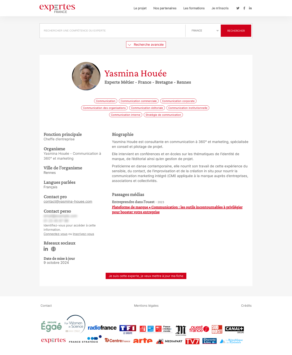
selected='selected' (203, 30)
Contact (46, 305)
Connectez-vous (56, 234)
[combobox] (113, 31)
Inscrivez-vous (83, 234)
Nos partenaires (164, 8)
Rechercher (236, 30)
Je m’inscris (220, 8)
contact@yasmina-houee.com (68, 201)
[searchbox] (112, 31)
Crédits (246, 305)
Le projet (140, 8)
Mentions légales (146, 305)
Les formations (194, 8)
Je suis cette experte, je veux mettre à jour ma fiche (146, 276)
